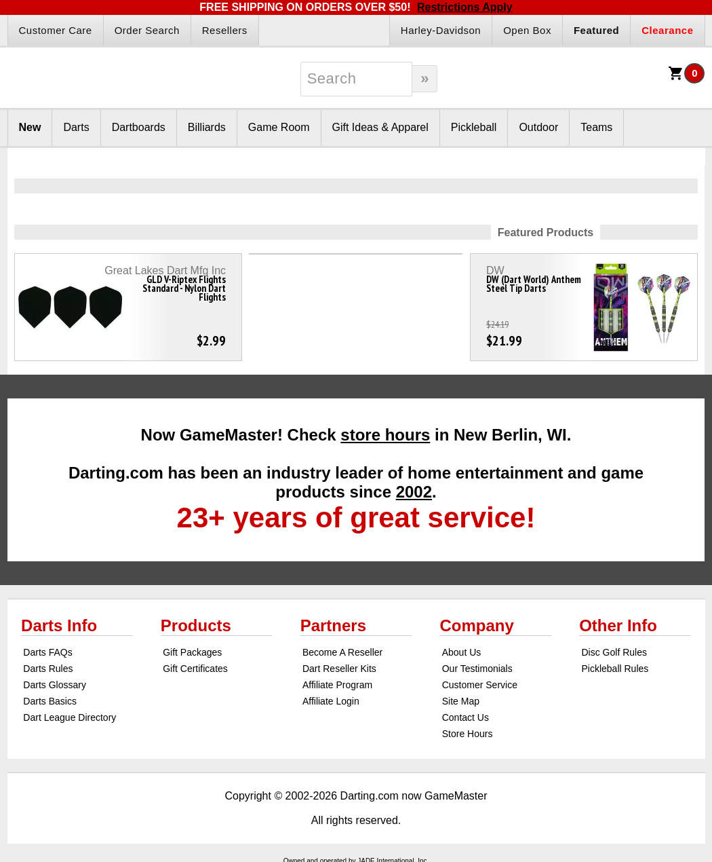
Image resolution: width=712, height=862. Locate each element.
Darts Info (59, 625)
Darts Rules (48, 668)
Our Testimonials (477, 668)
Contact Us (465, 717)
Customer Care (55, 30)
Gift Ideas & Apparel (380, 127)
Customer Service (479, 684)
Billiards (207, 127)
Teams (596, 127)
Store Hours (467, 733)
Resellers (225, 30)
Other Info (618, 625)
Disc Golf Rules (613, 652)
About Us (461, 652)
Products (196, 625)
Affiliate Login (330, 701)
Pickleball (474, 127)
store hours (385, 435)
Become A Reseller (342, 652)
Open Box (527, 30)
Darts (76, 127)
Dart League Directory (69, 717)
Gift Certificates (195, 668)
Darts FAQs (47, 652)
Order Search (147, 30)
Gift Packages (192, 652)
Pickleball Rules (614, 668)
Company (476, 625)
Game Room (279, 127)
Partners (333, 625)
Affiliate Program (337, 684)
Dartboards (138, 127)
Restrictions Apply (465, 7)
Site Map (460, 701)
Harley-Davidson (441, 30)
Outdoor (538, 127)
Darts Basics (50, 701)
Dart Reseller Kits (339, 668)
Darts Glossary (54, 684)
